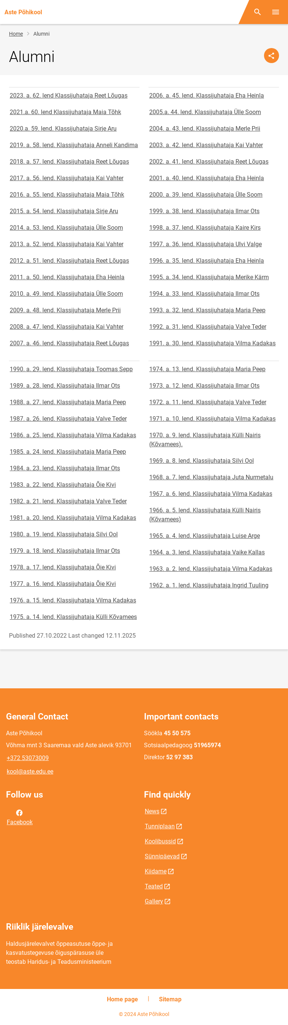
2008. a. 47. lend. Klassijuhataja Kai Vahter (66, 326)
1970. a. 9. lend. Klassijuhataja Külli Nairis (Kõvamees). (205, 440)
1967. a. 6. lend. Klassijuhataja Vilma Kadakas (210, 493)
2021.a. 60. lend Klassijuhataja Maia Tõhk (65, 112)
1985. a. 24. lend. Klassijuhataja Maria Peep (68, 451)
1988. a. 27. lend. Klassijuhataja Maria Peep (68, 402)
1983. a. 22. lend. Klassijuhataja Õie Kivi (63, 484)
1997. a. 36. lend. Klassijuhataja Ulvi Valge (205, 244)
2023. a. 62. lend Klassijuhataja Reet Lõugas (69, 95)
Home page (122, 999)
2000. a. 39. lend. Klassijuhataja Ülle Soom (205, 194)
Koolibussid (160, 841)
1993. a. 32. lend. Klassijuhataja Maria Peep (207, 310)
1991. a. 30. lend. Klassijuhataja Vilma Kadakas (212, 343)
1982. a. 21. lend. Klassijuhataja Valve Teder (68, 501)
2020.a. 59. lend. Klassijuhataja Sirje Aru (63, 128)
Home (16, 34)
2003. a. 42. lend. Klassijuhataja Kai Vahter (206, 145)
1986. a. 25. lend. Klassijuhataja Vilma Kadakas (73, 435)
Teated (154, 886)
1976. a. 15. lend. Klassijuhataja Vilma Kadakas (73, 600)
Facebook (20, 817)
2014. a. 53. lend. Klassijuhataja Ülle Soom (66, 227)
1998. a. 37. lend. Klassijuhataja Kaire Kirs (205, 227)
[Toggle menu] (275, 12)
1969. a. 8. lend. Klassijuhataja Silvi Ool (201, 460)
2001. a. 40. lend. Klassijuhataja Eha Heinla (206, 178)
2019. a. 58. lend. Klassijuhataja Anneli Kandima (74, 145)
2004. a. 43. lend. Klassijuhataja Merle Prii (204, 128)
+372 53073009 (28, 758)
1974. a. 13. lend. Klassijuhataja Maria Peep (207, 369)
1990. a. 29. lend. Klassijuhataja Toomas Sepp (71, 369)
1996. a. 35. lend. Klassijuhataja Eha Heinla (206, 260)
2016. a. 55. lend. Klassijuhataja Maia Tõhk (67, 194)
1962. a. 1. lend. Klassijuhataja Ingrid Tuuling (208, 585)
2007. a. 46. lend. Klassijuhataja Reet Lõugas (69, 343)
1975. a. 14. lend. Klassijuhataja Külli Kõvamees (73, 616)
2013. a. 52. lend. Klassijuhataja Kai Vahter (66, 244)
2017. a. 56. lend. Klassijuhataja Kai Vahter (66, 178)
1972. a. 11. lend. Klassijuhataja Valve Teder (207, 402)
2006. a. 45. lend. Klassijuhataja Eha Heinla (206, 95)
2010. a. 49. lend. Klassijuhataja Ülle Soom (66, 293)
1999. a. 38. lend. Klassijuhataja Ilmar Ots (204, 211)
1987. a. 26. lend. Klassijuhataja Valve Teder (68, 418)
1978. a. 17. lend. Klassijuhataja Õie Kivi (63, 567)
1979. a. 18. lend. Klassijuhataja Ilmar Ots (65, 550)
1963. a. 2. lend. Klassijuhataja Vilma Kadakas (210, 568)
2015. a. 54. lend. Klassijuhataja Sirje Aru (64, 211)
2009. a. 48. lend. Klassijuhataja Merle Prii (65, 310)
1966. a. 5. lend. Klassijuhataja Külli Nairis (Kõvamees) (205, 515)
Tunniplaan (160, 826)
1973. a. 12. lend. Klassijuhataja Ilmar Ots (204, 385)
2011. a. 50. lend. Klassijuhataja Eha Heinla (67, 277)
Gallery (154, 901)
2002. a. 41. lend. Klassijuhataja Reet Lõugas (208, 161)
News (152, 811)
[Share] (271, 55)
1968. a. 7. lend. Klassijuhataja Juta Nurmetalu (211, 477)
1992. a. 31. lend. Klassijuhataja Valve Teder (207, 326)
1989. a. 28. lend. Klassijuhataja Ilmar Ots (65, 385)
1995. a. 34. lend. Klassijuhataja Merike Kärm (209, 277)
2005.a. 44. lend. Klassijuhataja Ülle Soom (205, 112)
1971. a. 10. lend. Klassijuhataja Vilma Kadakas (212, 418)
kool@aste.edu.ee (30, 771)
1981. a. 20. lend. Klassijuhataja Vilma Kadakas (73, 517)
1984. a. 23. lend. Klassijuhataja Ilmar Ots (65, 468)
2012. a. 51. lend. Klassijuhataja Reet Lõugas (69, 260)
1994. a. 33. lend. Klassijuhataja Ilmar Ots (204, 293)
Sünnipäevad (162, 856)
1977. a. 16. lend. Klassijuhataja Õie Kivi (63, 583)
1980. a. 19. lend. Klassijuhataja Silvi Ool (64, 534)
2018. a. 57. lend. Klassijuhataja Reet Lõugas (69, 161)
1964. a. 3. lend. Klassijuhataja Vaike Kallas (207, 552)
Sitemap (170, 999)
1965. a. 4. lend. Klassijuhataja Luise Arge (204, 535)
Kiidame (155, 871)
